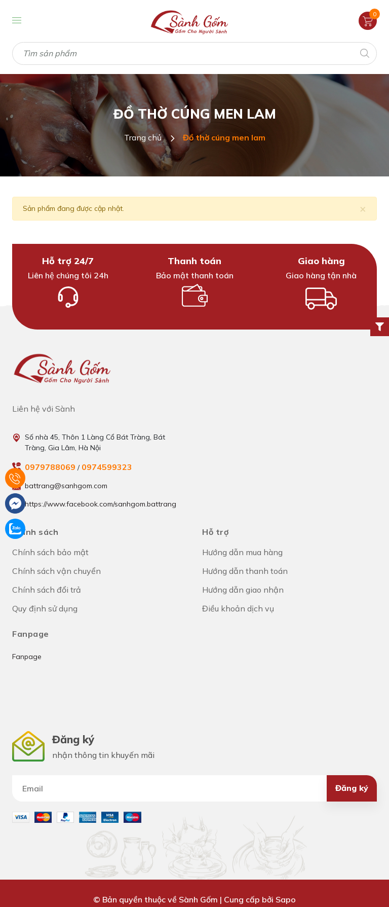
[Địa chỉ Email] (194, 788)
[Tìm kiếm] (364, 52)
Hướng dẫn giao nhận (243, 590)
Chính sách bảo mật (50, 552)
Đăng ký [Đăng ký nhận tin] (351, 788)
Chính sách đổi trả (46, 590)
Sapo (286, 899)
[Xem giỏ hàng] (368, 20)
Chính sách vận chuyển (56, 571)
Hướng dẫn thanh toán (245, 571)
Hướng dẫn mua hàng (242, 552)
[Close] (362, 208)
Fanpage (27, 656)
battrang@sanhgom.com (66, 485)
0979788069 (50, 467)
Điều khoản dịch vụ (238, 608)
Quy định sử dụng (44, 608)
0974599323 (107, 467)
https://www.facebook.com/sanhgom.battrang (100, 504)
